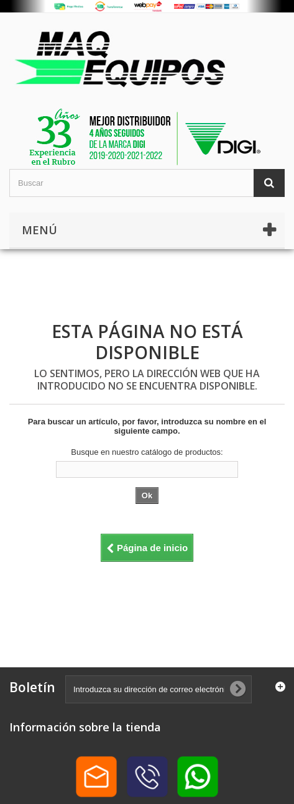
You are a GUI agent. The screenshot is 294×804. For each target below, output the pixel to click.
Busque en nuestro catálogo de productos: (147, 452)
